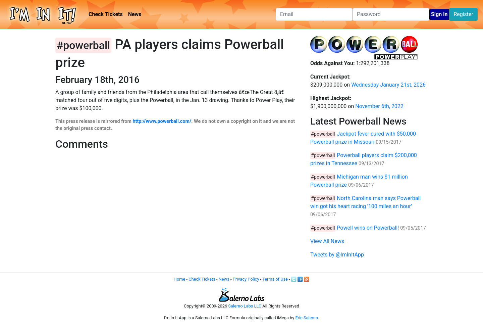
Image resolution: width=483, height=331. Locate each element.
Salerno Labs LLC (244, 306)
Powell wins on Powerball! (368, 228)
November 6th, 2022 (379, 106)
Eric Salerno (306, 317)
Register (463, 14)
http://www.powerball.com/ (162, 121)
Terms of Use (275, 279)
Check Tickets (106, 14)
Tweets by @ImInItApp (337, 254)
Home (179, 279)
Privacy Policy (246, 279)
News (135, 14)
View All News (327, 241)
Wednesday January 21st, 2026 (388, 85)
